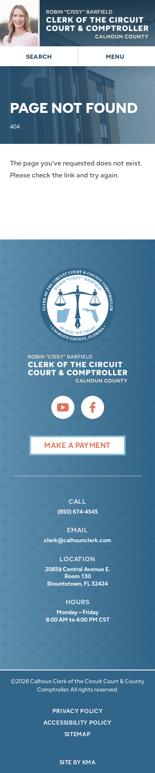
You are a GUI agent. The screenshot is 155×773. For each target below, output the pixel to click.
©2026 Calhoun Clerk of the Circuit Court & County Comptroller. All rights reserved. (77, 685)
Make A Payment (77, 445)
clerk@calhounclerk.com (77, 540)
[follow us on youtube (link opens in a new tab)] (62, 407)
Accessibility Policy (77, 722)
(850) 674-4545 (77, 511)
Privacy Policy (77, 711)
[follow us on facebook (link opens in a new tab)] (92, 407)
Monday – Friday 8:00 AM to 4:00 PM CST (78, 616)
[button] (39, 56)
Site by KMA (77, 762)
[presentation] (77, 305)
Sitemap (77, 734)
